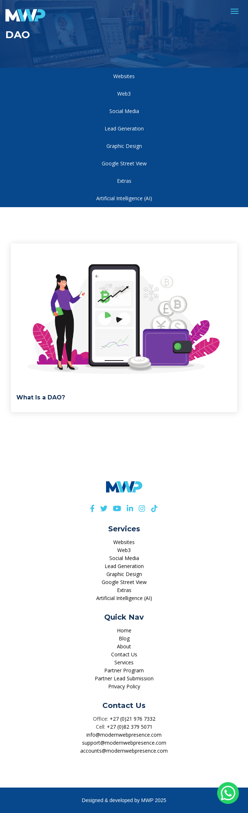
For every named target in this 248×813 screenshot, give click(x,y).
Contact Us (124, 654)
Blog (124, 638)
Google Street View (124, 163)
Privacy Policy (124, 686)
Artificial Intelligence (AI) (124, 198)
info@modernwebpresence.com (124, 734)
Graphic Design (124, 145)
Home (124, 630)
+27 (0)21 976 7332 (132, 718)
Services (124, 662)
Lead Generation (124, 128)
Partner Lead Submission (124, 678)
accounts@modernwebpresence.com (124, 750)
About (124, 646)
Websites (124, 76)
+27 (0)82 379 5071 (130, 726)
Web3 (124, 93)
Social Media (124, 111)
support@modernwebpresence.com (124, 742)
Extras (124, 180)
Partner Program (124, 670)
